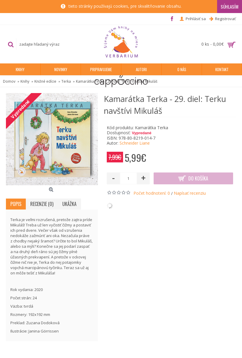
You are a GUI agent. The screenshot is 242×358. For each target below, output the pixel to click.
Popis (15, 203)
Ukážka (69, 203)
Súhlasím (229, 6)
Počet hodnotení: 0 (151, 193)
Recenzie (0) (41, 203)
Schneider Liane (135, 143)
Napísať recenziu (190, 193)
